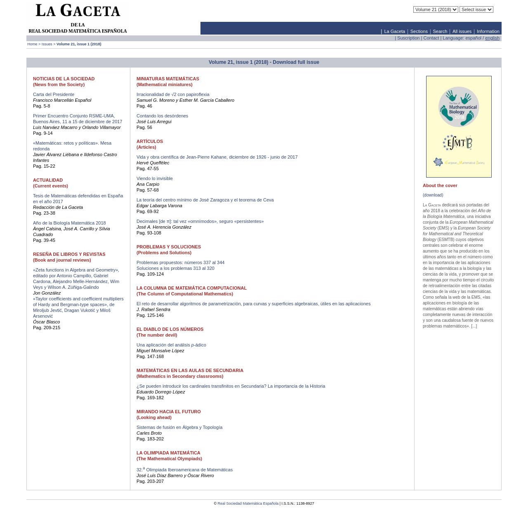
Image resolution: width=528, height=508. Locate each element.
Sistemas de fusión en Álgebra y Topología (179, 427)
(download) (433, 195)
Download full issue (296, 62)
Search (440, 31)
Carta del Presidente (53, 94)
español (473, 37)
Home (33, 44)
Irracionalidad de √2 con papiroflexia (173, 94)
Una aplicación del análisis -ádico (171, 344)
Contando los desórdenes (162, 115)
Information (488, 31)
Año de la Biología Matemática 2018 (69, 222)
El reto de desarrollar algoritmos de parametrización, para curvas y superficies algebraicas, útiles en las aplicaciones (253, 303)
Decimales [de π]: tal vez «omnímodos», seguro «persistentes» (200, 221)
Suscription (408, 37)
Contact (431, 37)
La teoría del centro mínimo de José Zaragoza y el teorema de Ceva (205, 199)
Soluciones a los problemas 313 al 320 (175, 268)
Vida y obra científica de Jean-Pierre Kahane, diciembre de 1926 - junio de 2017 (217, 157)
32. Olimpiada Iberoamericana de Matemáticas (185, 469)
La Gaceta (394, 31)
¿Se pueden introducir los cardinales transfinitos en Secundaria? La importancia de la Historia (231, 386)
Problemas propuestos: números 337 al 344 (180, 262)
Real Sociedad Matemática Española (248, 503)
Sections (419, 31)
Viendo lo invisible (155, 178)
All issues (462, 31)
